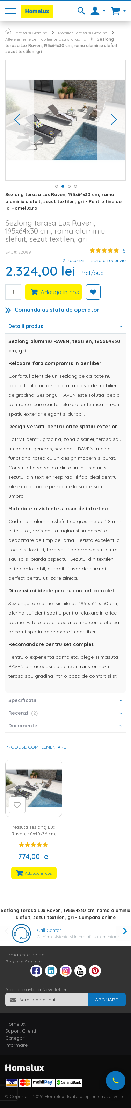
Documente (22, 726)
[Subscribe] (106, 999)
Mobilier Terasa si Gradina (83, 32)
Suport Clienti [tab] (20, 1031)
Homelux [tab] (15, 1024)
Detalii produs (25, 326)
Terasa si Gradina (31, 32)
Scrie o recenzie (108, 260)
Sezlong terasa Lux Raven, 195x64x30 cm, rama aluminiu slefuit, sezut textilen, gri (61, 45)
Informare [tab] (16, 1045)
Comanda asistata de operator (57, 309)
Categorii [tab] (16, 1038)
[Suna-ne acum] (115, 1080)
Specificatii (22, 700)
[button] (20, 120)
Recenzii (23, 713)
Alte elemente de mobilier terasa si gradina (45, 39)
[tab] (65, 327)
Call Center (49, 930)
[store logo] (37, 11)
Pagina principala (8, 31)
